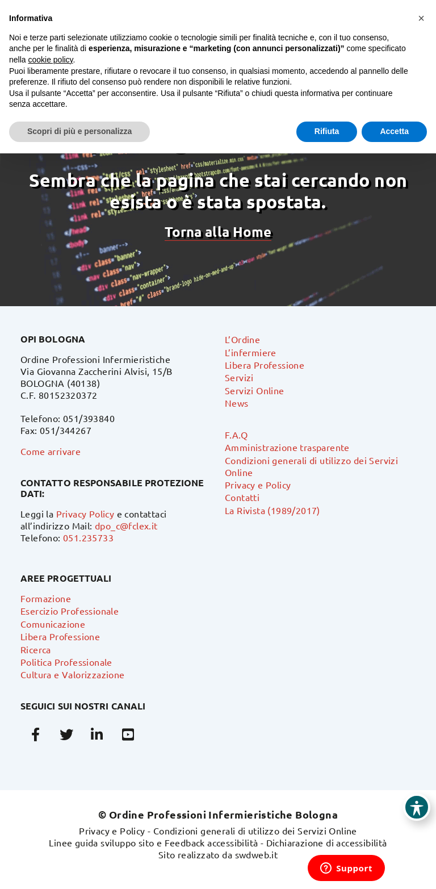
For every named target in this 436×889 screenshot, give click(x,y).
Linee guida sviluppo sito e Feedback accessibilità (153, 842)
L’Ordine (242, 339)
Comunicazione (52, 623)
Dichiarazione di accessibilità (326, 842)
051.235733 (88, 537)
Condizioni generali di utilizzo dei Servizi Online (255, 830)
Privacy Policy (85, 513)
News (237, 402)
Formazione (45, 598)
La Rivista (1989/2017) (272, 510)
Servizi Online (254, 390)
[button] (421, 18)
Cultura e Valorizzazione (72, 674)
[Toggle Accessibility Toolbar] (416, 807)
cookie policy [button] (50, 59)
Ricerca (35, 649)
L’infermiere (250, 352)
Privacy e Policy (258, 484)
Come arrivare (50, 451)
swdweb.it (256, 854)
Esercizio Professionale (69, 610)
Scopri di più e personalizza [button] (79, 131)
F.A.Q (236, 434)
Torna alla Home (218, 231)
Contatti (242, 497)
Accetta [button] (394, 131)
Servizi (239, 377)
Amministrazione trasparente (287, 447)
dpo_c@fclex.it (126, 525)
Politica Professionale (66, 661)
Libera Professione (264, 364)
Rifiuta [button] (327, 131)
